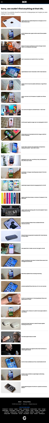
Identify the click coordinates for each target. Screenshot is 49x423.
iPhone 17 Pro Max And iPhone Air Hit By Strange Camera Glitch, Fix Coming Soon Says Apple (33, 47)
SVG (42, 412)
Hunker (18, 410)
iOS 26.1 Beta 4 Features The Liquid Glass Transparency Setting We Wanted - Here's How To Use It (33, 147)
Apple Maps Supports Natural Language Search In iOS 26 (33, 185)
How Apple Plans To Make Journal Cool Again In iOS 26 (33, 248)
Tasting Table (7, 413)
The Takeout (26, 413)
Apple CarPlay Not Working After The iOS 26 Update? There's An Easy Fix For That (34, 211)
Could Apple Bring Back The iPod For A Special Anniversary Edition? (34, 387)
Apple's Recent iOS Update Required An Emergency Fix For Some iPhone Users (33, 21)
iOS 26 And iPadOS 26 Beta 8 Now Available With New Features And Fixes (32, 223)
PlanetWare (20, 412)
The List (20, 413)
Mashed (36, 410)
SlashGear (38, 412)
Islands (22, 410)
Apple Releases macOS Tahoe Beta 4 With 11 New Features (33, 71)
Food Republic (26, 409)
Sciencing (26, 412)
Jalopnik (27, 410)
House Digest (12, 410)
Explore (16, 409)
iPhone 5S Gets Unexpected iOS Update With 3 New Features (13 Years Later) (34, 236)
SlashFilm (32, 412)
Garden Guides (33, 409)
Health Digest (5, 410)
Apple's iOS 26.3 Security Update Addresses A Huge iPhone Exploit (34, 84)
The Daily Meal (14, 413)
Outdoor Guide (13, 412)
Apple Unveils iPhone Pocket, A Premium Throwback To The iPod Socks (34, 198)
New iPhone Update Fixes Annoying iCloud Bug (31, 273)
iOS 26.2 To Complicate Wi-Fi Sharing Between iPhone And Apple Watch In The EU (33, 299)
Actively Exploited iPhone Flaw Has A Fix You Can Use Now (33, 286)
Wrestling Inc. (42, 413)
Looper (32, 410)
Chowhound (5, 409)
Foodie (20, 409)
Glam (39, 409)
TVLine (31, 413)
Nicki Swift (6, 412)
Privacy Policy (27, 402)
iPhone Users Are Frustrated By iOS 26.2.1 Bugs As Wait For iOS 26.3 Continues (33, 135)
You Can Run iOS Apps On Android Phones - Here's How (33, 109)
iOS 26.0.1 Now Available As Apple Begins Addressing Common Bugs (32, 374)
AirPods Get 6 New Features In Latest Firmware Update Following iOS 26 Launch (33, 324)
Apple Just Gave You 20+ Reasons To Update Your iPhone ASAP (33, 97)
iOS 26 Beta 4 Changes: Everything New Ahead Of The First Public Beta (33, 173)
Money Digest (42, 410)
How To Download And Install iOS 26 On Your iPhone (32, 59)
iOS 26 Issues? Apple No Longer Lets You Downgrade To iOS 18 (34, 122)
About (19, 402)
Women (36, 413)
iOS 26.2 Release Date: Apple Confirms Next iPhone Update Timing (33, 34)
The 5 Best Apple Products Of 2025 (28, 336)
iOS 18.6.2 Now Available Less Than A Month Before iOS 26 (33, 361)
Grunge (43, 409)
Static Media (18, 404)
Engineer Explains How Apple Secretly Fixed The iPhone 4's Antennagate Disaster (34, 349)
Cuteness (11, 409)
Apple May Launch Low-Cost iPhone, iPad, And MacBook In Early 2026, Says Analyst (34, 160)
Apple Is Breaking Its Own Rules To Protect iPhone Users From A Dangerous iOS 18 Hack (34, 261)
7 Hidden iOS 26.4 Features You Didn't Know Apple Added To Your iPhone (34, 311)
